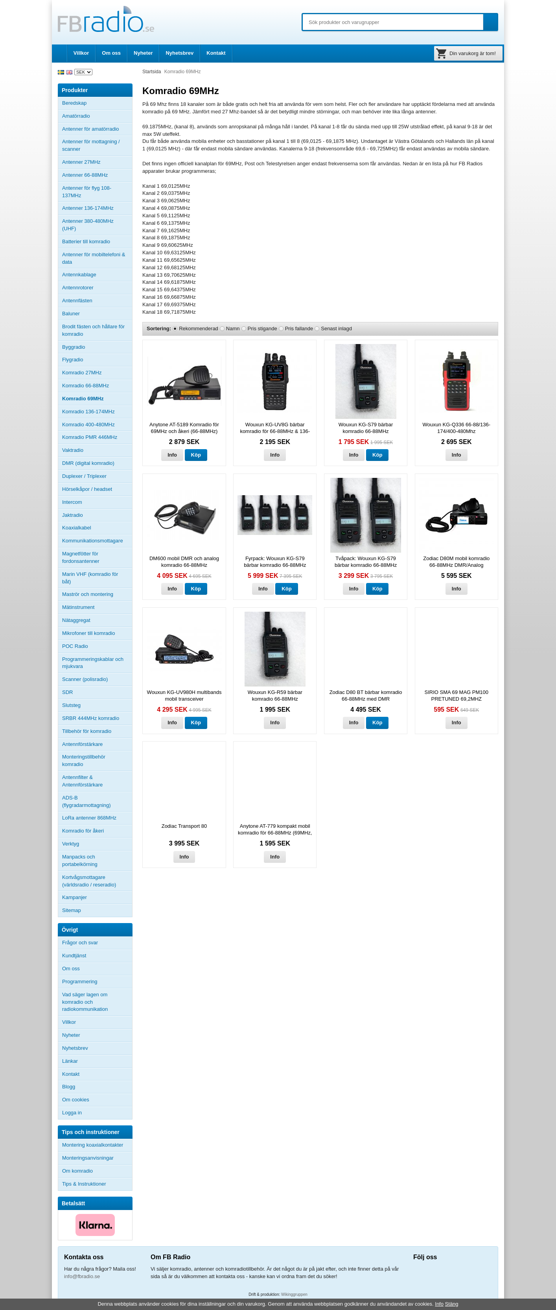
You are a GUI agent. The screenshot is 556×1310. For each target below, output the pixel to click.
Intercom (72, 502)
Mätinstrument (78, 607)
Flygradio (72, 360)
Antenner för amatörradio (97, 129)
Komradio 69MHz (82, 399)
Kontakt (215, 53)
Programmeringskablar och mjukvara (92, 663)
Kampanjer (74, 897)
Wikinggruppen (294, 1294)
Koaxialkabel (76, 528)
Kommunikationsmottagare (92, 541)
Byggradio (73, 347)
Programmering (80, 981)
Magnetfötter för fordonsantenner (80, 557)
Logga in (72, 1113)
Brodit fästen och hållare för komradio (93, 330)
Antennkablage (79, 275)
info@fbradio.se (82, 1276)
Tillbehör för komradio (97, 731)
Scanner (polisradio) (85, 679)
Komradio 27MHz (81, 373)
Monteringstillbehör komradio (83, 760)
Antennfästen (97, 301)
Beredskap (74, 103)
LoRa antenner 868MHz (89, 818)
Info (172, 455)
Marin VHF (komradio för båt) (90, 578)
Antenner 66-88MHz (97, 175)
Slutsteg (71, 705)
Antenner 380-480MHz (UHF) (97, 224)
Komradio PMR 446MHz (89, 437)
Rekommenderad (198, 328)
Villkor (81, 53)
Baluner (71, 313)
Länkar (70, 1061)
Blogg (68, 1087)
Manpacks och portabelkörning (80, 860)
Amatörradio (97, 116)
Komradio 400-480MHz (88, 424)
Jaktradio (72, 515)
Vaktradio (72, 450)
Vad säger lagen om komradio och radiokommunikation (85, 1002)
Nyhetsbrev (179, 53)
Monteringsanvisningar (88, 1158)
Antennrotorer (78, 287)
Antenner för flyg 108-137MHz (86, 191)
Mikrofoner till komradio (88, 633)
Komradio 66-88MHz (85, 386)
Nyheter (143, 53)
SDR (67, 692)
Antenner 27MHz (97, 162)
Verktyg (70, 844)
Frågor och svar (80, 942)
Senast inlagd (336, 328)
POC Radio (75, 646)
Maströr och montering (87, 594)
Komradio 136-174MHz (88, 411)
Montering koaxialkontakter (92, 1145)
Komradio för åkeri (83, 831)
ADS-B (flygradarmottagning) (86, 801)
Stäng (451, 1304)
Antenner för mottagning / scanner (91, 145)
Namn (233, 328)
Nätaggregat (76, 620)
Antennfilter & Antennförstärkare (82, 781)
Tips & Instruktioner (84, 1184)
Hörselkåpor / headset (87, 489)
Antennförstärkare (82, 744)
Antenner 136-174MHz (97, 208)
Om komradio (77, 1171)
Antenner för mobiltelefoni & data (93, 258)
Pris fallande (299, 328)
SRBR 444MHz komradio (90, 718)
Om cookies (75, 1100)
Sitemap (71, 910)
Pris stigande (262, 328)
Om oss (111, 53)
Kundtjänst (74, 955)
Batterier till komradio (86, 241)
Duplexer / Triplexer (84, 476)
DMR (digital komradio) (88, 463)
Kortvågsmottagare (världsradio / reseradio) (89, 881)
